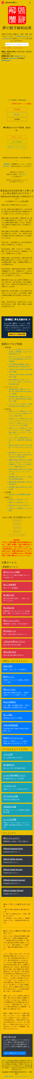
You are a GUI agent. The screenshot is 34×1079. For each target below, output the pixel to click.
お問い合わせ (9, 1076)
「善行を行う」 (23, 174)
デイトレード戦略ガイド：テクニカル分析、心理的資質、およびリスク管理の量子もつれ (20, 352)
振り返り (17, 114)
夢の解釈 (17, 109)
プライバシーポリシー (22, 1076)
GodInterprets (6, 60)
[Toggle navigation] (30, 2)
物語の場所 (7, 666)
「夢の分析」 (6, 166)
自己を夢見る (17, 527)
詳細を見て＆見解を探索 (17, 334)
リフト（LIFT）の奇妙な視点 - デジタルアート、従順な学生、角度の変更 (20, 440)
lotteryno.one (13, 58)
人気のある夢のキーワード (14, 641)
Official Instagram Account (14, 880)
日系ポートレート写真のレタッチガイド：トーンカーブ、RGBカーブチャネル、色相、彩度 (20, 413)
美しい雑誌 (7, 715)
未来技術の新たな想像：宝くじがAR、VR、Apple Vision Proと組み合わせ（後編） (20, 391)
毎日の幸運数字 (17, 142)
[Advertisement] (17, 80)
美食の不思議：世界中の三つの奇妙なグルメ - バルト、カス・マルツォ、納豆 (20, 472)
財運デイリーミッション (13, 738)
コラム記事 (7, 754)
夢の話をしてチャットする (17, 147)
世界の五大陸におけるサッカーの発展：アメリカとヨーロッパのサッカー (20, 447)
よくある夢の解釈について (14, 775)
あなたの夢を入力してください (15, 1053)
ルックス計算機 (9, 819)
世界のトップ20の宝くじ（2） (19, 499)
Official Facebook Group (13, 849)
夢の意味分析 (8, 608)
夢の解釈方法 (8, 765)
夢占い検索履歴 (9, 585)
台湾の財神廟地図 (10, 725)
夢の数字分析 (8, 595)
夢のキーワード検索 (11, 572)
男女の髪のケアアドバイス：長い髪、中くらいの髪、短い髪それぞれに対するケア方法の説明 (20, 455)
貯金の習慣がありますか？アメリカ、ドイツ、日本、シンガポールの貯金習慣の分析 (20, 382)
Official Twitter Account (12, 859)
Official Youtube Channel (13, 890)
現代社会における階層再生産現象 (19, 494)
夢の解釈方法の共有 (21, 36)
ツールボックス (9, 786)
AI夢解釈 (17, 119)
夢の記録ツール (9, 631)
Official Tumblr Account (12, 869)
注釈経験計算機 (9, 807)
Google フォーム (20, 56)
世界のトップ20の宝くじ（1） (19, 502)
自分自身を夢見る (17, 520)
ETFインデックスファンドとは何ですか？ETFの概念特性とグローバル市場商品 (20, 359)
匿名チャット (8, 677)
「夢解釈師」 (7, 164)
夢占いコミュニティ (11, 620)
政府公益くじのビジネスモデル (19, 505)
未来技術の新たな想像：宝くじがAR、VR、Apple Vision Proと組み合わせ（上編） (20, 399)
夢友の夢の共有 (9, 652)
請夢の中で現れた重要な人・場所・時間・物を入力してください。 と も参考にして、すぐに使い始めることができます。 (17, 37)
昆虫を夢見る (17, 524)
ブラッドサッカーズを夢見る (17, 535)
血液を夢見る (17, 531)
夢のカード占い (17, 137)
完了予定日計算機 (10, 796)
